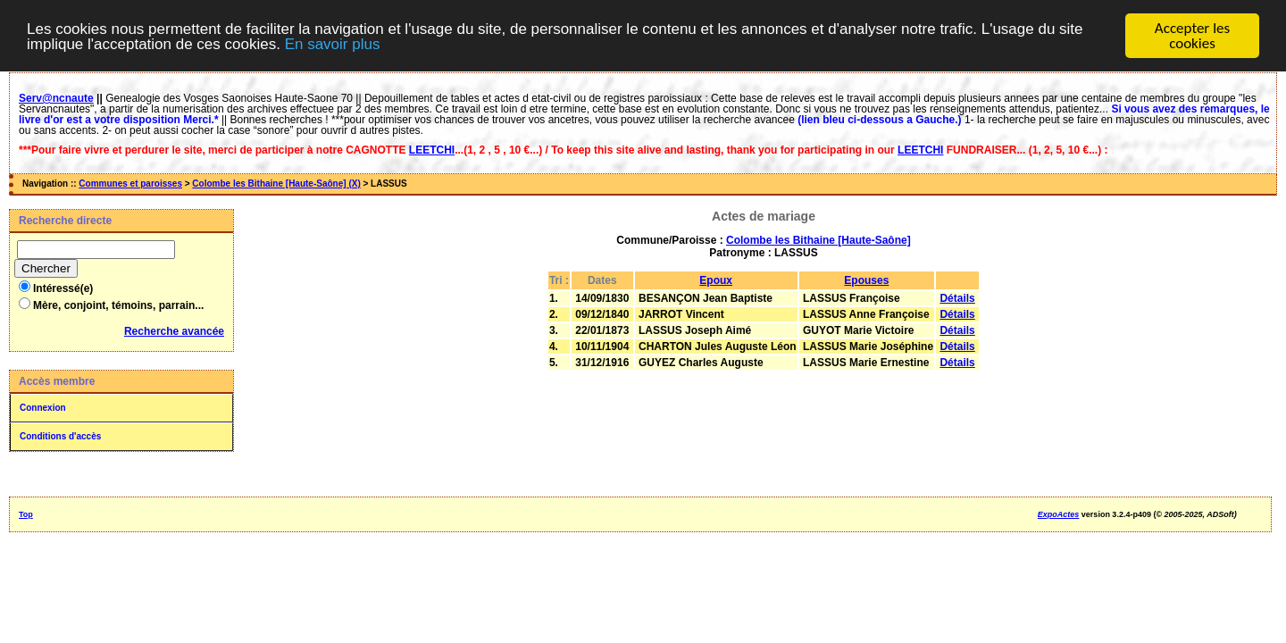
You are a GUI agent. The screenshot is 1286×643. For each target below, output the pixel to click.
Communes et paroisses (130, 183)
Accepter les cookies (1192, 36)
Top (26, 514)
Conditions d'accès (60, 436)
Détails (956, 298)
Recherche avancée (174, 331)
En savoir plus (332, 43)
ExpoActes (1059, 514)
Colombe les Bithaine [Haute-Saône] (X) (276, 183)
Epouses (866, 280)
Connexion (43, 408)
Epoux (715, 280)
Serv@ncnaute (56, 98)
